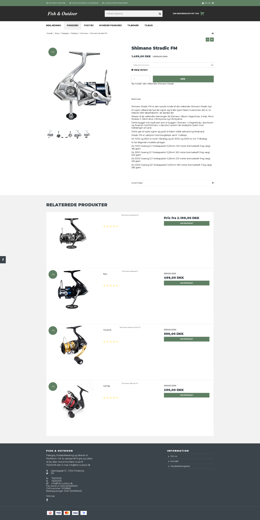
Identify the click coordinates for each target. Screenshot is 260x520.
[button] (207, 40)
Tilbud (148, 25)
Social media (137, 183)
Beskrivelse (136, 99)
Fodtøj (88, 25)
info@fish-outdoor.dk (62, 483)
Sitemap (50, 496)
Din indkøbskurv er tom (189, 13)
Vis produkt (186, 223)
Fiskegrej (72, 25)
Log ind (206, 3)
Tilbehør (133, 25)
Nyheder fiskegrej (110, 25)
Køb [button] (182, 79)
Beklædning (53, 25)
